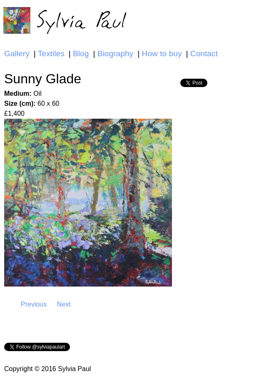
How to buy (162, 53)
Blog (81, 53)
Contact (204, 53)
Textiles (51, 53)
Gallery (17, 53)
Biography (115, 53)
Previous (34, 304)
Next (64, 304)
